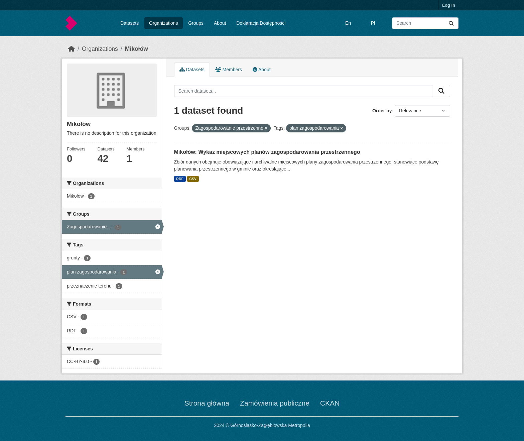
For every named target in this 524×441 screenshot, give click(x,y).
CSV (192, 179)
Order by (382, 110)
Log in (448, 5)
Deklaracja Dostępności (260, 23)
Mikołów (136, 48)
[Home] (71, 48)
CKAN (330, 403)
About (220, 23)
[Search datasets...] (425, 23)
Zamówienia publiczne (274, 403)
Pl (373, 23)
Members (228, 69)
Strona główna (206, 403)
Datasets (129, 23)
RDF (179, 179)
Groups (196, 23)
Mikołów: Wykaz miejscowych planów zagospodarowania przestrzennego (267, 152)
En (348, 23)
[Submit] (451, 23)
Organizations (163, 23)
